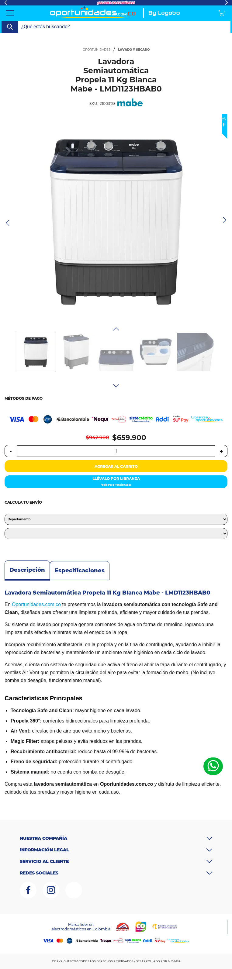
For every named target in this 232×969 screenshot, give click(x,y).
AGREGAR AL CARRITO (116, 466)
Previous (6, 3)
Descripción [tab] (27, 570)
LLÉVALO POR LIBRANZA (116, 482)
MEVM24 (174, 961)
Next (226, 3)
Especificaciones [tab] (80, 570)
